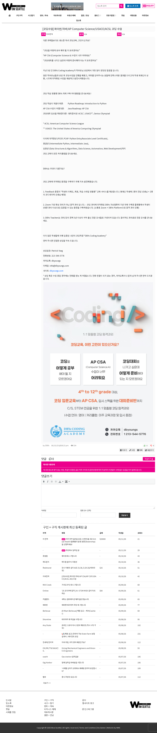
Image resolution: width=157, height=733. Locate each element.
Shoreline (47, 619)
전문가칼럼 (110, 15)
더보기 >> (47, 683)
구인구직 (19, 15)
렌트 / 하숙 (44, 15)
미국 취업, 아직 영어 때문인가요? (74, 642)
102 (139, 625)
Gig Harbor (47, 662)
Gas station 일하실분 (70, 656)
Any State (47, 625)
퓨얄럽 (45, 556)
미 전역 (45, 539)
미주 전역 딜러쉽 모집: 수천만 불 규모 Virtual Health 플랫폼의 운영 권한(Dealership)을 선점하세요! (79, 542)
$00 (101, 590)
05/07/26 (122, 656)
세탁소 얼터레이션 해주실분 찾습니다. (75, 599)
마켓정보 (145, 15)
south (45, 656)
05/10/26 (122, 556)
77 (139, 605)
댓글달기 (124, 515)
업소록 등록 (132, 6)
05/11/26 (122, 539)
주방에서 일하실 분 (70, 550)
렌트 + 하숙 (49, 706)
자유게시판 (57, 15)
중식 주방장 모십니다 (69, 677)
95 (139, 619)
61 (139, 590)
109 (139, 668)
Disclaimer (101, 727)
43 (139, 556)
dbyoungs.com (56, 270)
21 (139, 539)
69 (139, 584)
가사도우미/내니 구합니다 (71, 584)
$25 (101, 567)
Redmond (47, 567)
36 (139, 561)
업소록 (78, 20)
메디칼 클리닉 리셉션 (69, 561)
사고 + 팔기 (49, 703)
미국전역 (46, 576)
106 (139, 656)
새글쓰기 (149, 450)
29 (139, 550)
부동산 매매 (71, 15)
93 (139, 648)
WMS (118, 727)
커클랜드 (46, 599)
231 (139, 633)
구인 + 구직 (50, 527)
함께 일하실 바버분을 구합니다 (73, 662)
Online (45, 590)
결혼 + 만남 (49, 715)
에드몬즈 (46, 561)
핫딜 (123, 15)
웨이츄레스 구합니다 (69, 556)
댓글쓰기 (149, 458)
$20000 (103, 539)
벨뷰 (44, 677)
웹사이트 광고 (88, 703)
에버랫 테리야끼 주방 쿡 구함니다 (74, 605)
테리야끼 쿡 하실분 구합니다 (72, 619)
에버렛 (45, 605)
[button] (43, 481)
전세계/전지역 (48, 642)
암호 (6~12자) (85, 510)
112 (139, 642)
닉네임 (43, 510)
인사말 (8, 700)
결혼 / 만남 (85, 15)
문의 (84, 700)
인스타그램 (88, 709)
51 (139, 567)
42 (139, 576)
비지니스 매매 (50, 709)
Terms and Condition (87, 727)
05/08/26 (122, 619)
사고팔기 (31, 15)
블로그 (96, 15)
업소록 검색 (110, 6)
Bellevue (46, 610)
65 (139, 599)
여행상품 (133, 15)
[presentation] (43, 481)
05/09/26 (122, 584)
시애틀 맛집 (11, 712)
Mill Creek (47, 584)
